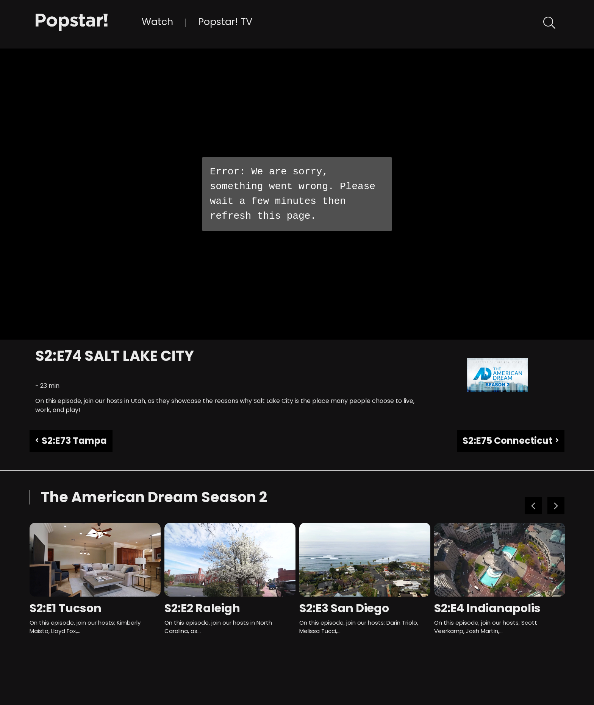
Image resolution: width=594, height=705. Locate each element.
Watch (157, 21)
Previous (533, 505)
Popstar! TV (225, 21)
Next (555, 505)
